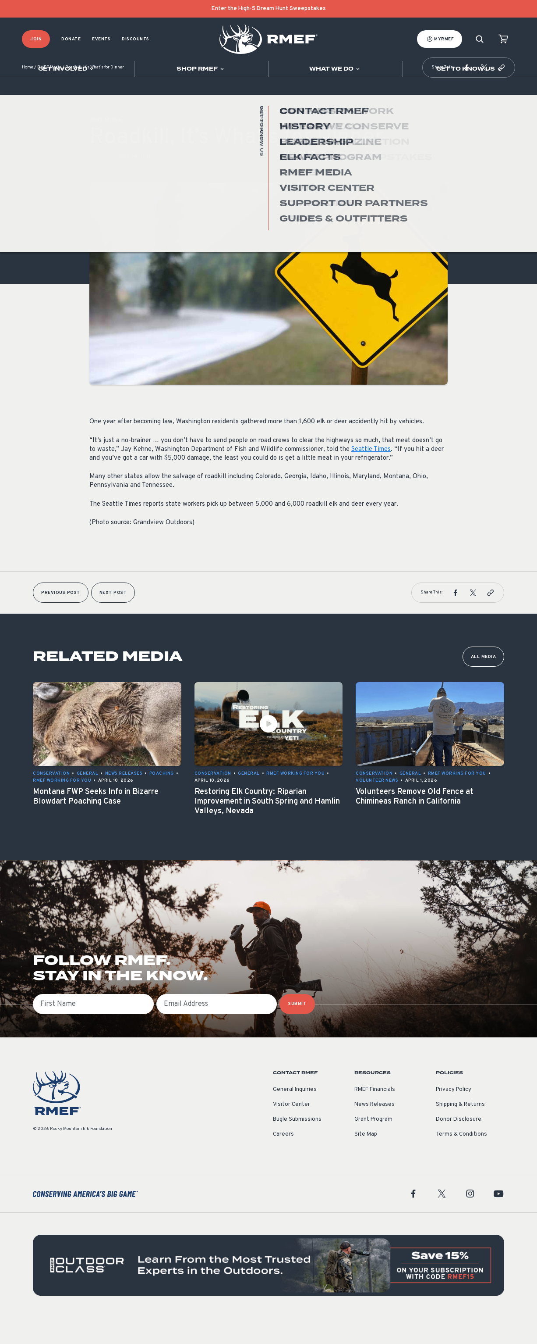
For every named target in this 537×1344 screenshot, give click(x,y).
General (100, 183)
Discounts (135, 39)
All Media (483, 683)
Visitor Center (291, 1130)
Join (36, 39)
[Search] (479, 39)
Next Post (113, 619)
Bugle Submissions (297, 1145)
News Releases (374, 1130)
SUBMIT (297, 1030)
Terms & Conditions (461, 1160)
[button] (466, 94)
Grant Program (373, 1145)
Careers (283, 1160)
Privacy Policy (453, 1115)
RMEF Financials (374, 1115)
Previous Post (60, 619)
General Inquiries (295, 1115)
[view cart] (503, 39)
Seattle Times (371, 476)
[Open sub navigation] (67, 69)
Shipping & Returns (460, 1130)
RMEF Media (49, 94)
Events (101, 39)
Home (27, 94)
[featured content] (268, 1291)
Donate (71, 39)
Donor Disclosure (458, 1145)
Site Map (365, 1160)
